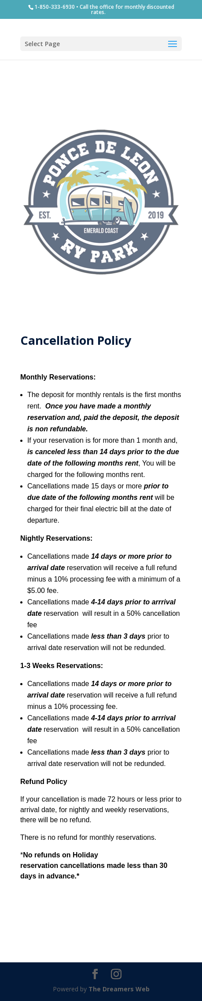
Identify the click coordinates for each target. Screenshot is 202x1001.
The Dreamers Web (119, 989)
